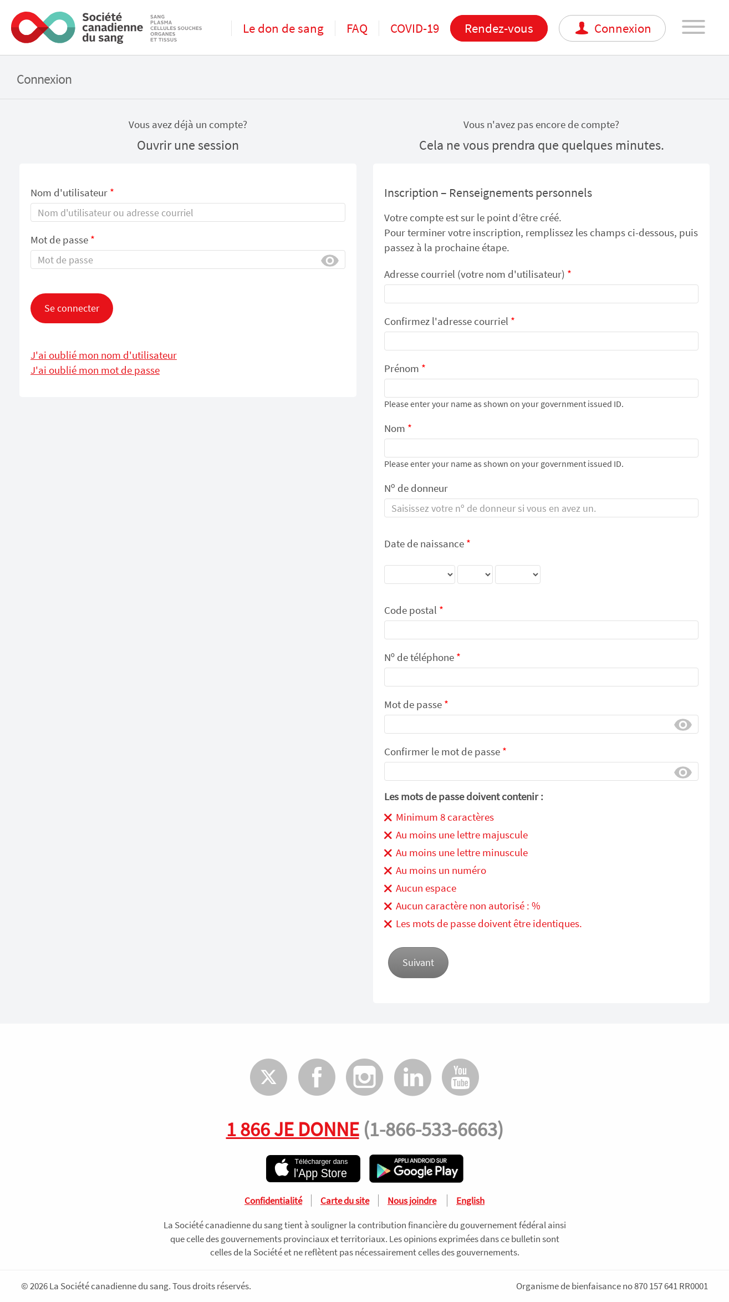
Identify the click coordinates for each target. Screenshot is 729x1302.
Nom (398, 428)
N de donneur (416, 488)
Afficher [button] (329, 259)
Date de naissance (462, 564)
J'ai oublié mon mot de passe (95, 370)
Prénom (405, 368)
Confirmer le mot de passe (445, 751)
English (470, 1200)
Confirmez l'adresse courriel (449, 321)
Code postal (413, 610)
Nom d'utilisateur (72, 192)
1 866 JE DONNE (292, 1129)
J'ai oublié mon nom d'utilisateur (103, 355)
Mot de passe (62, 239)
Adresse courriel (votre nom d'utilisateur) (478, 274)
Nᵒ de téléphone (422, 657)
